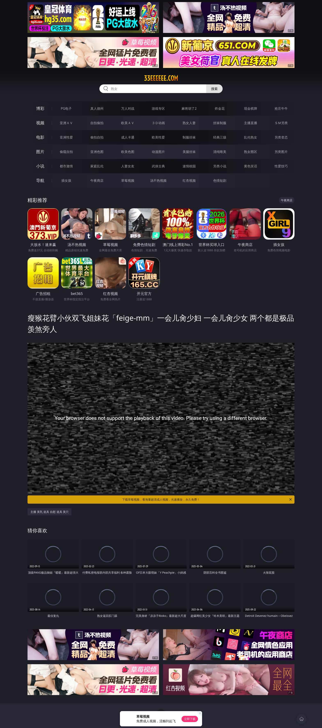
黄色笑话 (250, 166)
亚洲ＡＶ (66, 123)
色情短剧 (219, 180)
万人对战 (127, 108)
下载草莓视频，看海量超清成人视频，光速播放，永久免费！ (207, 499)
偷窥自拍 (66, 151)
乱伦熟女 (250, 137)
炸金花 (220, 108)
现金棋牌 (250, 108)
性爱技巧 (281, 166)
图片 (40, 151)
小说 (40, 166)
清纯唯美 (219, 151)
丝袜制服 (219, 123)
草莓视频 (127, 180)
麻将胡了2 (189, 108)
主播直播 (250, 123)
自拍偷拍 (97, 123)
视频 (40, 123)
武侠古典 (158, 166)
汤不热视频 (158, 180)
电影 (40, 137)
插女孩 (66, 180)
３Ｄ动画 (158, 123)
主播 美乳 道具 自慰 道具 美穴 (49, 512)
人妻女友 (127, 166)
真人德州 (97, 108)
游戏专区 (158, 108)
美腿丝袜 (189, 151)
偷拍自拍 (97, 137)
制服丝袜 (189, 137)
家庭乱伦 (97, 166)
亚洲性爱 (66, 137)
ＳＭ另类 (281, 123)
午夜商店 (97, 180)
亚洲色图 (97, 151)
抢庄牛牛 (281, 108)
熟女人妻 (189, 123)
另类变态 (281, 137)
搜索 (214, 88)
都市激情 (66, 166)
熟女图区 (250, 151)
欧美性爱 (158, 137)
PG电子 (66, 108)
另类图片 (281, 151)
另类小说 (219, 166)
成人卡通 (127, 137)
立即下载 (190, 719)
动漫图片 (158, 151)
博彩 (40, 108)
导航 (40, 180)
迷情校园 (189, 166)
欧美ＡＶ (127, 123)
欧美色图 (127, 151)
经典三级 (219, 137)
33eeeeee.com (161, 78)
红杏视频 (189, 180)
